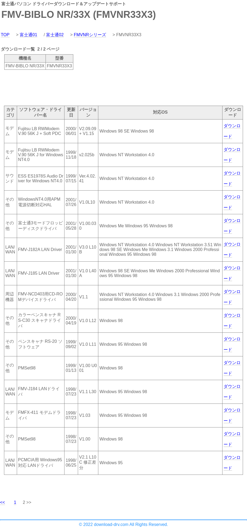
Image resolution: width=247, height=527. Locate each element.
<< (2, 502)
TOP (5, 34)
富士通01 (28, 34)
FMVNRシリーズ (90, 34)
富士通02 (55, 34)
